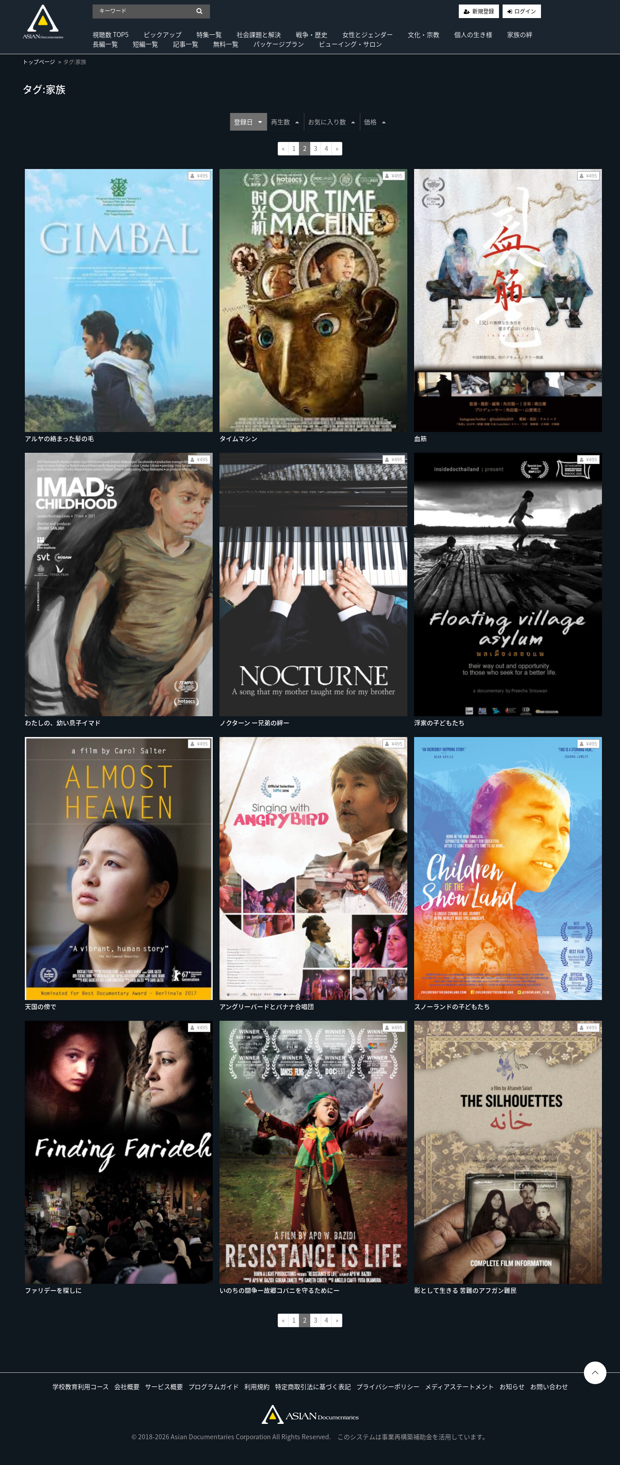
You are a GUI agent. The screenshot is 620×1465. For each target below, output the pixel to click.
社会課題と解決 (259, 34)
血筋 (420, 438)
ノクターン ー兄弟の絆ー (254, 722)
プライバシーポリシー (388, 1386)
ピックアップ (163, 34)
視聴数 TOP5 (111, 34)
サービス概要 (164, 1386)
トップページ (39, 62)
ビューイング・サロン (350, 43)
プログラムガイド (213, 1386)
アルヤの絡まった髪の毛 (59, 438)
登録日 (248, 121)
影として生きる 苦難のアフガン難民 (465, 1290)
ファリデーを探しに (53, 1290)
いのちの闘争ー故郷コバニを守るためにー (279, 1290)
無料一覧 (225, 43)
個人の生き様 (473, 34)
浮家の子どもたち (439, 722)
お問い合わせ (549, 1386)
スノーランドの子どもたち (452, 1006)
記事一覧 (185, 43)
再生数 (285, 121)
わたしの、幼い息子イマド (63, 722)
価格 (375, 121)
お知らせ (512, 1386)
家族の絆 (519, 34)
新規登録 (483, 11)
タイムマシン (238, 438)
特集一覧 (209, 34)
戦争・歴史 (311, 34)
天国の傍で (40, 1006)
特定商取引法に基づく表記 (313, 1386)
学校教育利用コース (80, 1386)
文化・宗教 (423, 34)
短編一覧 (145, 43)
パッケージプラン (278, 43)
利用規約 (257, 1386)
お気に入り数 (331, 121)
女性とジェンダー (367, 34)
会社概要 (127, 1386)
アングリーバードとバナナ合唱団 (266, 1006)
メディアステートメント (459, 1386)
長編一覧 (105, 43)
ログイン (525, 11)
